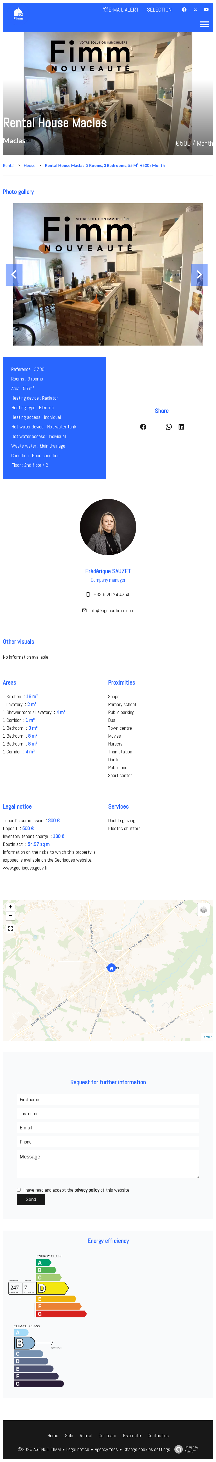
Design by (185, 1449)
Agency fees (106, 1449)
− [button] (10, 916)
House (29, 165)
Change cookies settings (146, 1449)
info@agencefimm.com (112, 610)
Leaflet (207, 1037)
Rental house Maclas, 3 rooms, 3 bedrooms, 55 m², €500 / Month (105, 165)
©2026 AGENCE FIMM (39, 1449)
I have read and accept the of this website (76, 1190)
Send (31, 1199)
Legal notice (77, 1449)
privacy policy (87, 1190)
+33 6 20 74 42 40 (111, 594)
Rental (8, 165)
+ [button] (10, 907)
